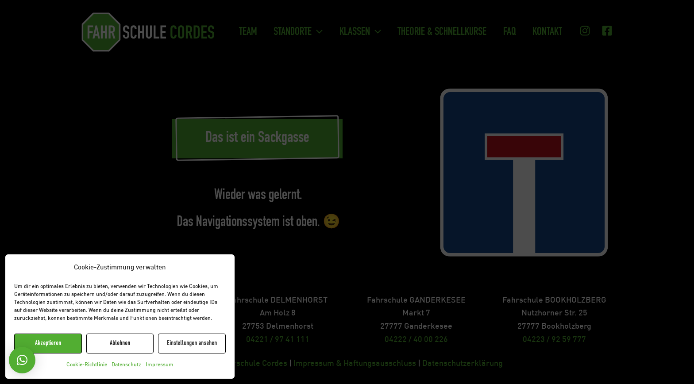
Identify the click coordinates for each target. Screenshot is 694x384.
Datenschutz (126, 365)
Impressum (160, 365)
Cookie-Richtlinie (86, 365)
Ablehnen (120, 343)
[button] (22, 360)
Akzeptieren (48, 343)
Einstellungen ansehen (192, 343)
